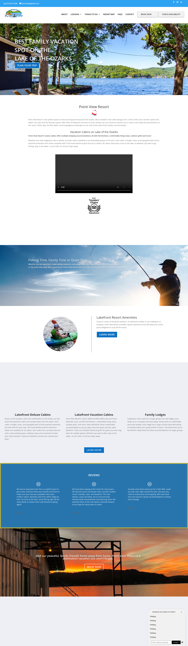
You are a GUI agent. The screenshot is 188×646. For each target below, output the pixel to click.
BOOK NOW (146, 14)
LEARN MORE (94, 450)
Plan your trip (27, 65)
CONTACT (129, 14)
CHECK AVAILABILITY (171, 14)
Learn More (107, 334)
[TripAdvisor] (181, 2)
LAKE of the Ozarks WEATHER (94, 236)
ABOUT (64, 14)
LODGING (75, 14)
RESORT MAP (109, 14)
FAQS (120, 14)
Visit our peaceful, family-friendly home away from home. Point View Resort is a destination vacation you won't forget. (87, 557)
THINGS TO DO (91, 14)
